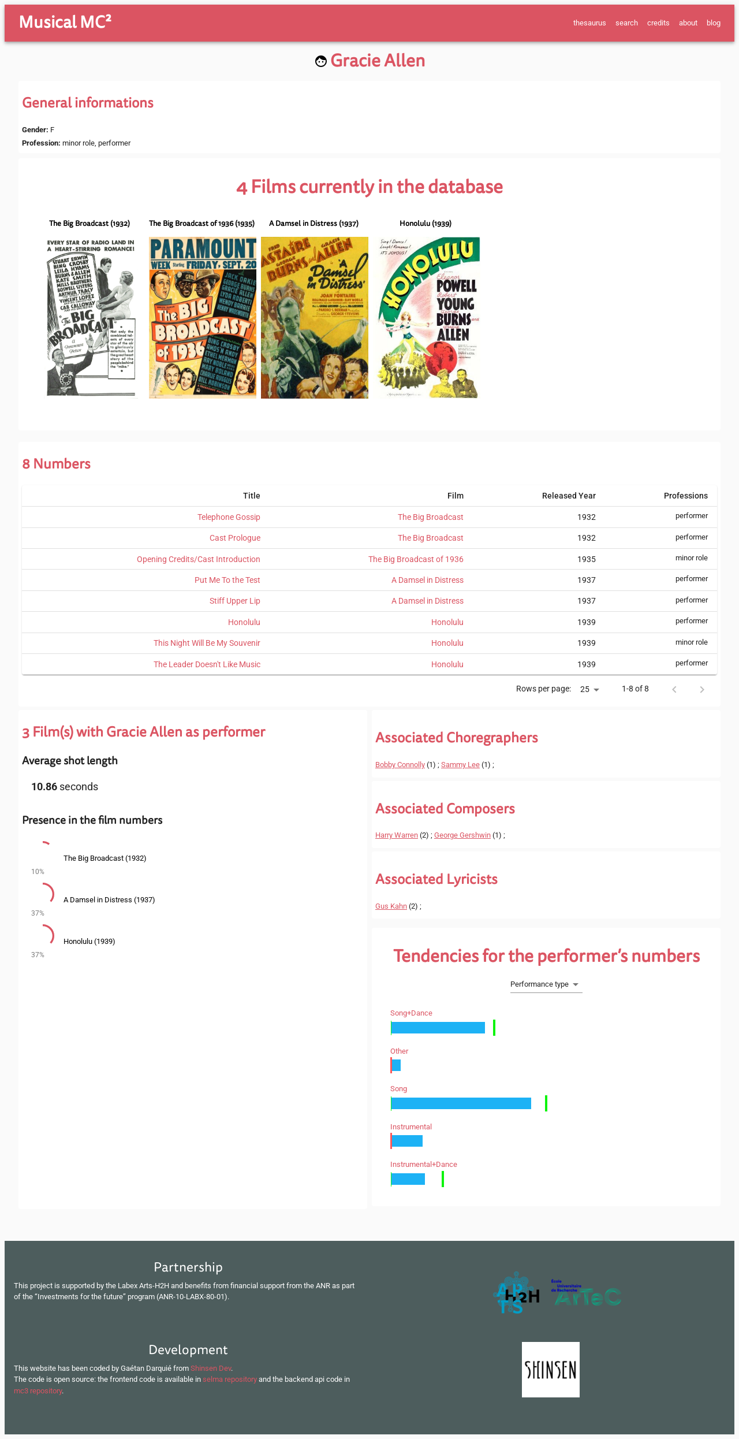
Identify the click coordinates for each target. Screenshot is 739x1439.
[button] (193, 859)
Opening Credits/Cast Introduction (198, 559)
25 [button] (584, 689)
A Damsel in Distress (427, 580)
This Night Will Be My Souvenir (207, 643)
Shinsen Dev (211, 1368)
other (399, 1051)
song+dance (411, 1013)
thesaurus (589, 22)
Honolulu (244, 622)
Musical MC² (64, 22)
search (626, 22)
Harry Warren (396, 835)
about (688, 22)
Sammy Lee (460, 764)
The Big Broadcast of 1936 (416, 559)
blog (714, 22)
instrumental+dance (423, 1164)
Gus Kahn (391, 906)
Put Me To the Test (227, 580)
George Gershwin (462, 835)
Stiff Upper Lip (235, 600)
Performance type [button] (539, 984)
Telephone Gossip (228, 517)
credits (658, 22)
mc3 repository (38, 1390)
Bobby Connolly (400, 764)
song (398, 1088)
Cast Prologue (235, 537)
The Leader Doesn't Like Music (207, 664)
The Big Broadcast (431, 517)
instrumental (411, 1126)
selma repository (230, 1379)
